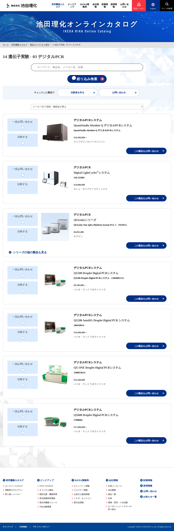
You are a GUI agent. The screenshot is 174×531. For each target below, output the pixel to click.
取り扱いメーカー (13, 494)
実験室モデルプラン (14, 490)
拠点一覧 (112, 494)
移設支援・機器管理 (48, 494)
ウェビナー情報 (81, 490)
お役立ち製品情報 (82, 494)
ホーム (6, 45)
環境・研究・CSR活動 (118, 503)
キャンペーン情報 (82, 486)
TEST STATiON (46, 486)
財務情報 (105, 5)
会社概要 (112, 490)
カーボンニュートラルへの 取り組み (120, 507)
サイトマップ (8, 527)
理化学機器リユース (48, 503)
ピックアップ (72, 5)
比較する (23, 136)
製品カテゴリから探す (40, 45)
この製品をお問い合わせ (146, 151)
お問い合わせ (124, 5)
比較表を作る (77, 92)
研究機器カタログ (58, 5)
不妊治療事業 (45, 507)
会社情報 (95, 5)
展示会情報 (79, 503)
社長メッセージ (115, 486)
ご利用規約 (23, 527)
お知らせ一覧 (150, 497)
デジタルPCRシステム (88, 120)
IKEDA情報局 (84, 5)
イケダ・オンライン (82, 498)
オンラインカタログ (14, 486)
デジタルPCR (82, 167)
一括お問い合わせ (22, 121)
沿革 (110, 498)
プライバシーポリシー (41, 527)
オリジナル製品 (46, 490)
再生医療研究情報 (47, 498)
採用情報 (114, 5)
